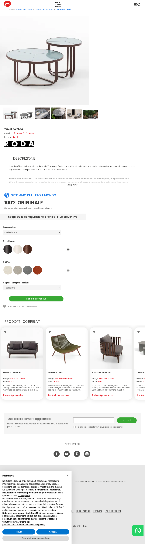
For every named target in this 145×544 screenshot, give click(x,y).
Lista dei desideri (6, 331)
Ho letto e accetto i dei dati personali (98, 427)
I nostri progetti (113, 511)
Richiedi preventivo (36, 298)
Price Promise (83, 511)
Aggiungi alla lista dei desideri (22, 306)
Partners (97, 511)
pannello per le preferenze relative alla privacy (23, 524)
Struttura (36, 242)
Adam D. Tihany (24, 133)
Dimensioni (36, 228)
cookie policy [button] (24, 495)
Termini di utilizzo (100, 427)
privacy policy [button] (50, 484)
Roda (16, 137)
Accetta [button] (53, 532)
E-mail (93, 420)
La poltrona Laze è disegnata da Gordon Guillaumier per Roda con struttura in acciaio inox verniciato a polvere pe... (66, 387)
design (14, 378)
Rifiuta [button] (18, 532)
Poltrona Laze (55, 372)
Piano (36, 263)
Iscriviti (127, 420)
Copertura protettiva (36, 284)
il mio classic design (58, 4)
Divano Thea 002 (12, 372)
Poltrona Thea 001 (101, 372)
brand (8, 381)
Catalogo (137, 4)
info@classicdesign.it (53, 539)
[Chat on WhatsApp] (138, 530)
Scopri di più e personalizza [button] (35, 538)
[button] (67, 475)
